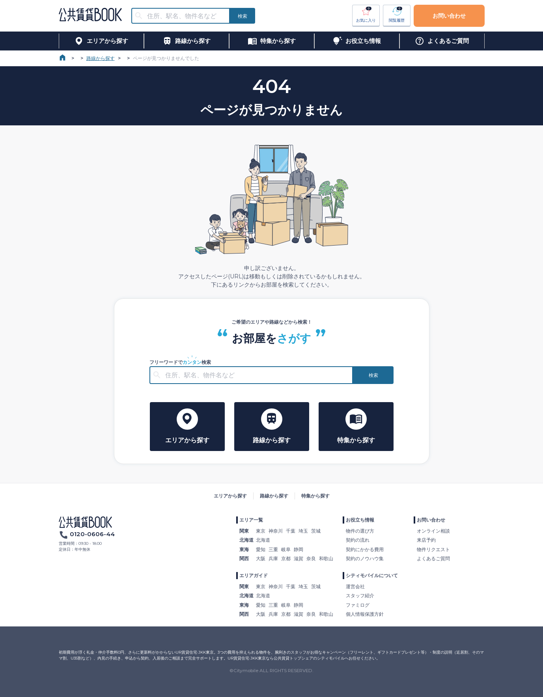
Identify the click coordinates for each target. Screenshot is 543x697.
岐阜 (286, 549)
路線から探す (100, 58)
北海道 (263, 540)
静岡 (298, 549)
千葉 (290, 531)
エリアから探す (230, 496)
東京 (260, 531)
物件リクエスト (433, 549)
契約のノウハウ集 (365, 558)
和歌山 (326, 558)
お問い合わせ (449, 16)
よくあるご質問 (433, 558)
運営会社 (355, 586)
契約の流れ (357, 540)
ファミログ (357, 605)
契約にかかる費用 (365, 549)
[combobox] (185, 16)
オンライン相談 (433, 531)
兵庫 (273, 558)
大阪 (260, 558)
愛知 (260, 549)
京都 (286, 558)
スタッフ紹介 (360, 595)
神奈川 (276, 531)
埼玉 (303, 531)
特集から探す (315, 496)
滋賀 (298, 558)
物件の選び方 (360, 531)
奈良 (311, 558)
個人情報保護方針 (365, 614)
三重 (273, 549)
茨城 (316, 531)
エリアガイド (253, 575)
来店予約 (426, 540)
